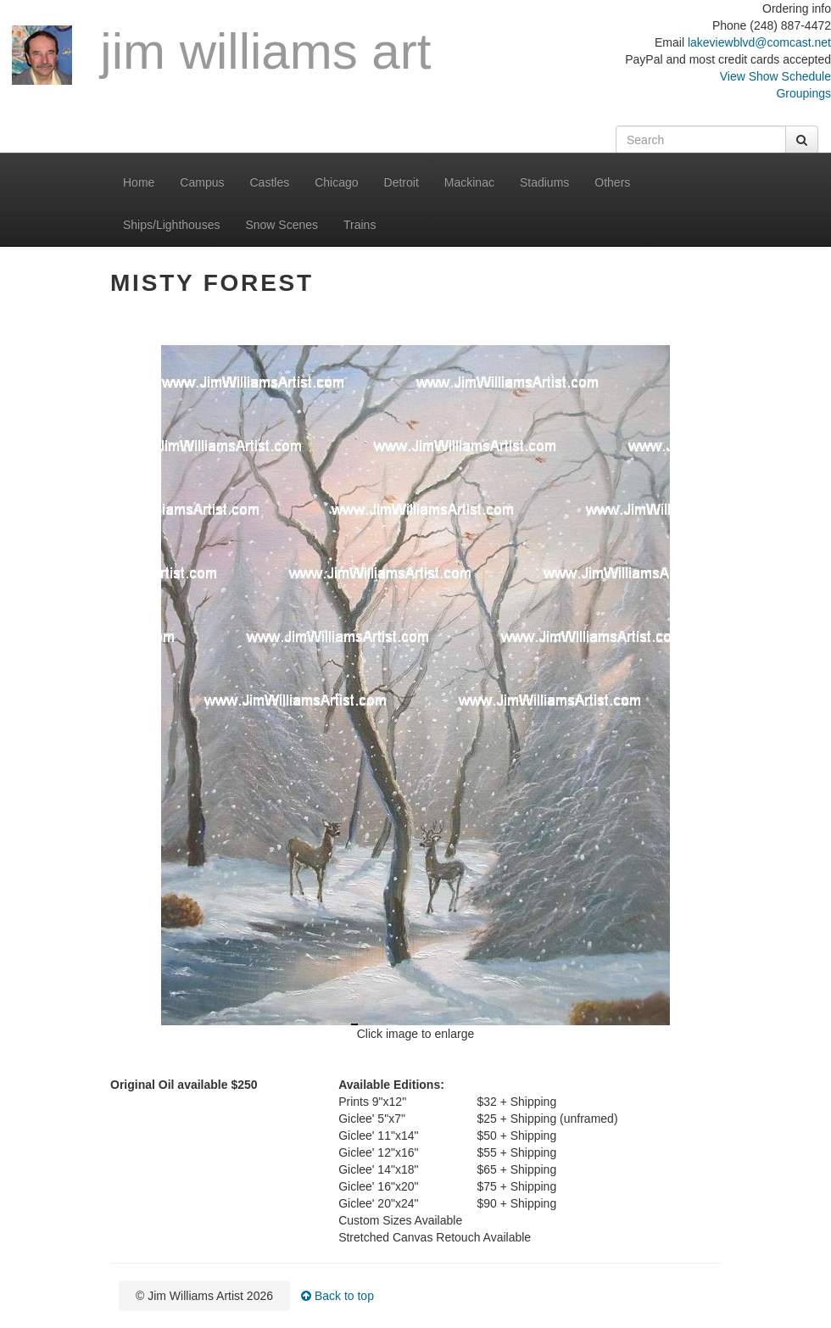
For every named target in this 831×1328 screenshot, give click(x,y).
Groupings (803, 93)
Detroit (401, 182)
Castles (270, 182)
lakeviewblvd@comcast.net (759, 42)
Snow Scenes (281, 225)
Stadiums (544, 182)
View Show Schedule (775, 76)
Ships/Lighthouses (171, 225)
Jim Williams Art (221, 54)
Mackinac (469, 182)
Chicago (336, 182)
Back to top (337, 1296)
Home (138, 182)
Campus (202, 182)
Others (612, 182)
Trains (359, 225)
